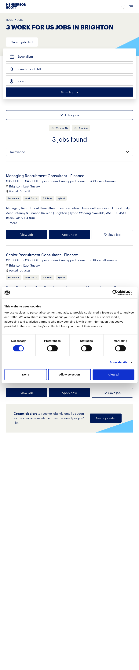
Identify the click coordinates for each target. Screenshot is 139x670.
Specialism (25, 56)
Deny (25, 374)
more (13, 223)
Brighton (83, 128)
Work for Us (62, 128)
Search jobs (69, 92)
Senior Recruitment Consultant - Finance (42, 254)
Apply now (69, 234)
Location (23, 81)
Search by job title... (31, 69)
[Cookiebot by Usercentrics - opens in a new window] (118, 292)
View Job (26, 234)
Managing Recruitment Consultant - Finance (45, 175)
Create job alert (22, 42)
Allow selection (69, 374)
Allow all (113, 374)
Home (9, 19)
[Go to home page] (16, 8)
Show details (118, 362)
